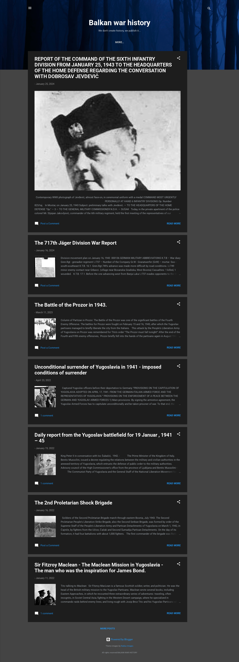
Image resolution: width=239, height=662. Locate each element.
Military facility (165, 42)
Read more (174, 224)
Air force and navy (120, 42)
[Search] (209, 9)
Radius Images (127, 647)
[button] (179, 59)
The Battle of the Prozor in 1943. (71, 305)
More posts (107, 629)
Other (186, 42)
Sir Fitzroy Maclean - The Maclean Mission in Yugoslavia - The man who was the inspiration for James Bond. (99, 568)
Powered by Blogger (119, 640)
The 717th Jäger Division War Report (76, 243)
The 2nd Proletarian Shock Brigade (73, 503)
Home (52, 42)
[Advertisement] (200, 101)
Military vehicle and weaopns (82, 42)
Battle (143, 42)
